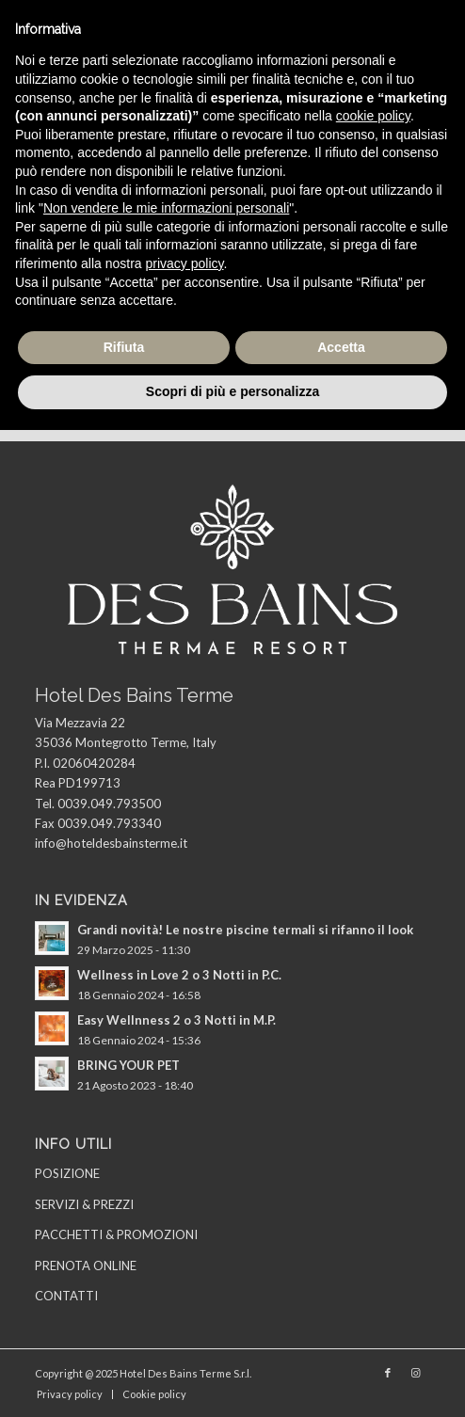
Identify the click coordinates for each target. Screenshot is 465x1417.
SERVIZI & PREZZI (84, 1204)
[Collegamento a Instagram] (416, 1373)
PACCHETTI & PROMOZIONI (116, 1234)
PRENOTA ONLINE (85, 1265)
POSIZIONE (67, 1173)
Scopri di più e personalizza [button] (232, 391)
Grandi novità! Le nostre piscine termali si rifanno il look (245, 929)
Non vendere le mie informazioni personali (166, 207)
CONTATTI (66, 1295)
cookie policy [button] (373, 115)
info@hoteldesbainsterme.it (111, 843)
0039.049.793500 (109, 803)
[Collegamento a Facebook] (388, 1373)
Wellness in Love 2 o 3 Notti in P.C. (179, 974)
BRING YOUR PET (128, 1065)
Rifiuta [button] (124, 347)
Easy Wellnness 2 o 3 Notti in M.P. (176, 1019)
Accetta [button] (341, 347)
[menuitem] (69, 1394)
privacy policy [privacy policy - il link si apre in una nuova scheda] (185, 263)
